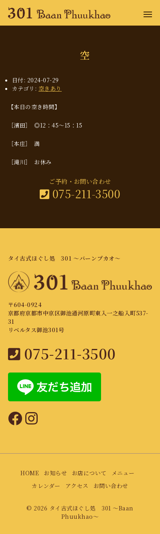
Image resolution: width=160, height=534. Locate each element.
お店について (89, 473)
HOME (29, 473)
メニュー (123, 473)
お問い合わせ (110, 486)
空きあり (50, 88)
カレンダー (46, 486)
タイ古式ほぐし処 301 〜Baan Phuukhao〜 (91, 512)
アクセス (77, 486)
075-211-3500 (80, 193)
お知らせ (55, 473)
